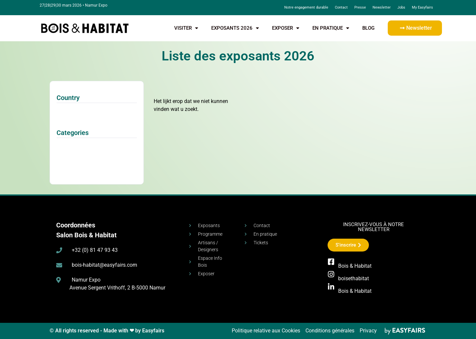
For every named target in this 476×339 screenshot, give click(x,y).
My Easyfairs (422, 7)
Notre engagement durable (306, 7)
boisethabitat (353, 278)
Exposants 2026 (235, 28)
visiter (186, 28)
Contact (341, 7)
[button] (415, 28)
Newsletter (382, 7)
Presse (360, 7)
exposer (285, 28)
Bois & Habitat (355, 266)
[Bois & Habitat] (331, 261)
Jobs (401, 7)
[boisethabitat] (331, 274)
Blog (368, 28)
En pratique (330, 28)
